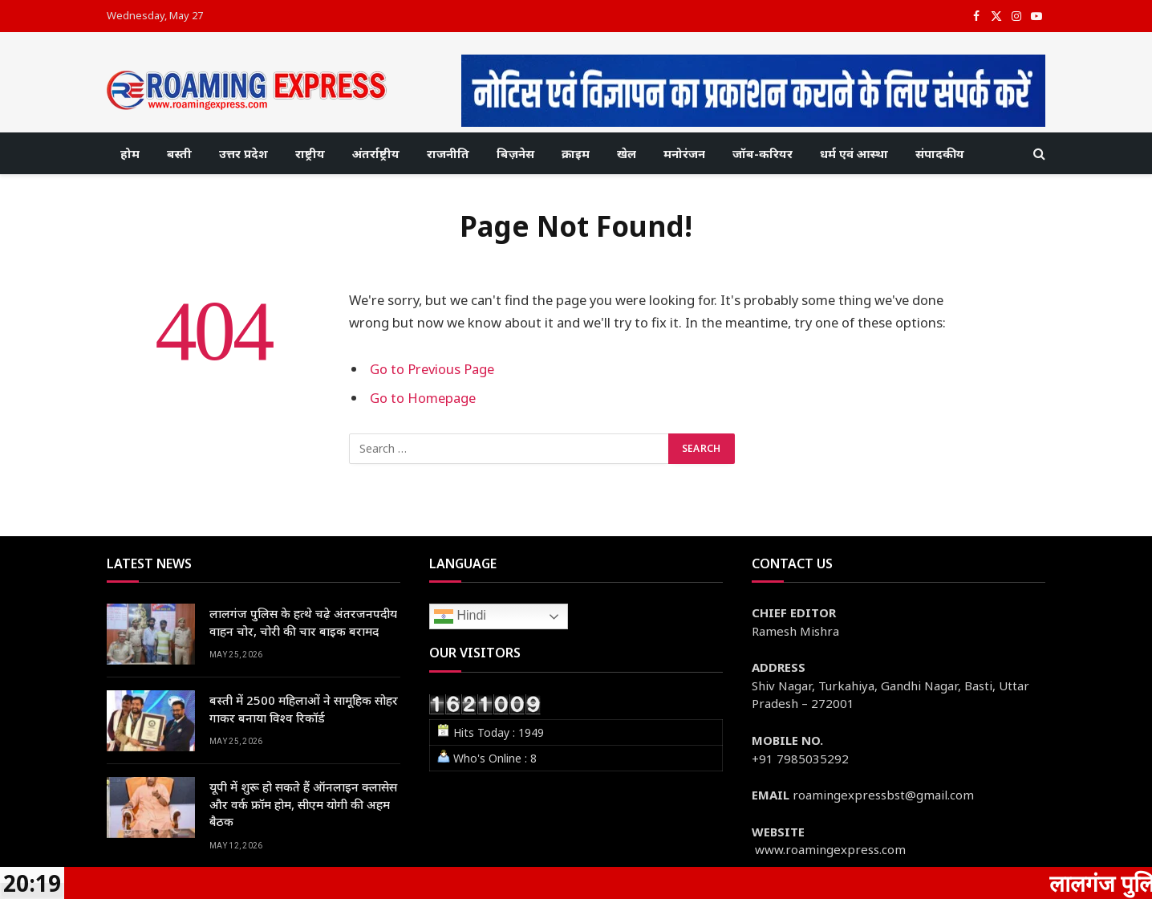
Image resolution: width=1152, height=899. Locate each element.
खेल (626, 153)
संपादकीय (939, 153)
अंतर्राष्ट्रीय (376, 153)
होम (130, 153)
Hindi (460, 616)
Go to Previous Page (432, 369)
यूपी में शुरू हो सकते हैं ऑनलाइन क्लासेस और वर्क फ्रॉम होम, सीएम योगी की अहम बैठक (303, 804)
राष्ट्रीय (310, 153)
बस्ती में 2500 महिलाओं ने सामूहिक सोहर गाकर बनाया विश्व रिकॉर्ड (303, 708)
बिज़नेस (515, 153)
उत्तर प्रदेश (243, 153)
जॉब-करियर (762, 153)
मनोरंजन (684, 153)
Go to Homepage (423, 397)
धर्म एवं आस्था (854, 153)
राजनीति (448, 153)
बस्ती (179, 153)
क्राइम (576, 153)
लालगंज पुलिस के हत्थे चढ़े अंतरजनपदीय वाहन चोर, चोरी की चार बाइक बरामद (303, 621)
